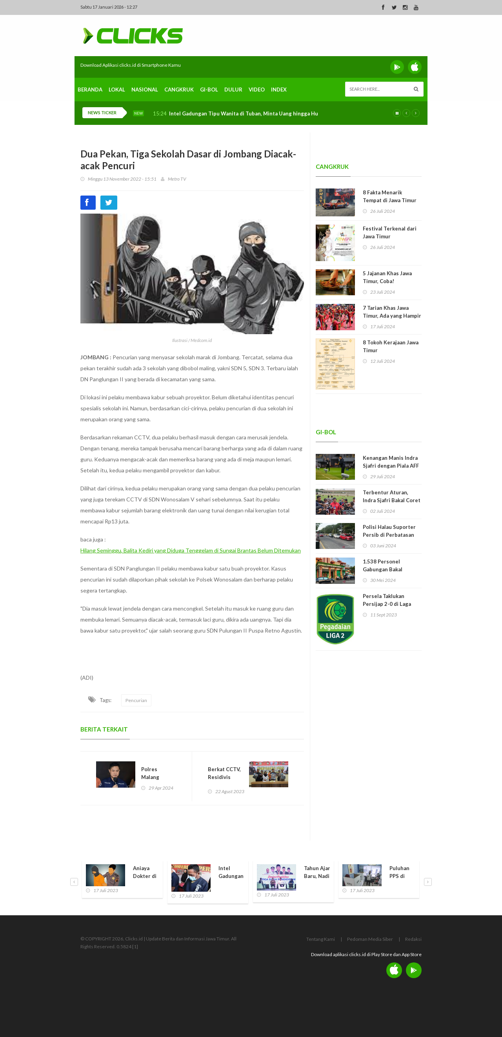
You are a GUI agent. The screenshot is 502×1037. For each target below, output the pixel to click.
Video (257, 89)
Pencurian (136, 700)
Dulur (233, 89)
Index (279, 89)
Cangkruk (179, 89)
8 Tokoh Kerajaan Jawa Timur (390, 346)
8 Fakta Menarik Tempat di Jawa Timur (390, 196)
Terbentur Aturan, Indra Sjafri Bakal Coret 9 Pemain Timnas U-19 (391, 500)
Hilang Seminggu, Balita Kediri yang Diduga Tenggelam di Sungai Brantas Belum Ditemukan (190, 550)
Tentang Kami (320, 939)
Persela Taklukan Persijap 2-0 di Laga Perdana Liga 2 (387, 604)
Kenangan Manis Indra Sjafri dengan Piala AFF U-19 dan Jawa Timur (391, 466)
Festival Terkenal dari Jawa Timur (390, 232)
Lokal (117, 89)
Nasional (144, 89)
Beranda (90, 89)
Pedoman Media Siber (370, 939)
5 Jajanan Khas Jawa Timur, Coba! (387, 277)
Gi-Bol (209, 89)
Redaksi (413, 939)
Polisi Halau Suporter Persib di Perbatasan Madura (389, 535)
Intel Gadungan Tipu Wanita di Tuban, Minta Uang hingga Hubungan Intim (260, 114)
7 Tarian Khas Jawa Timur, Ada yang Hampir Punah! (392, 316)
